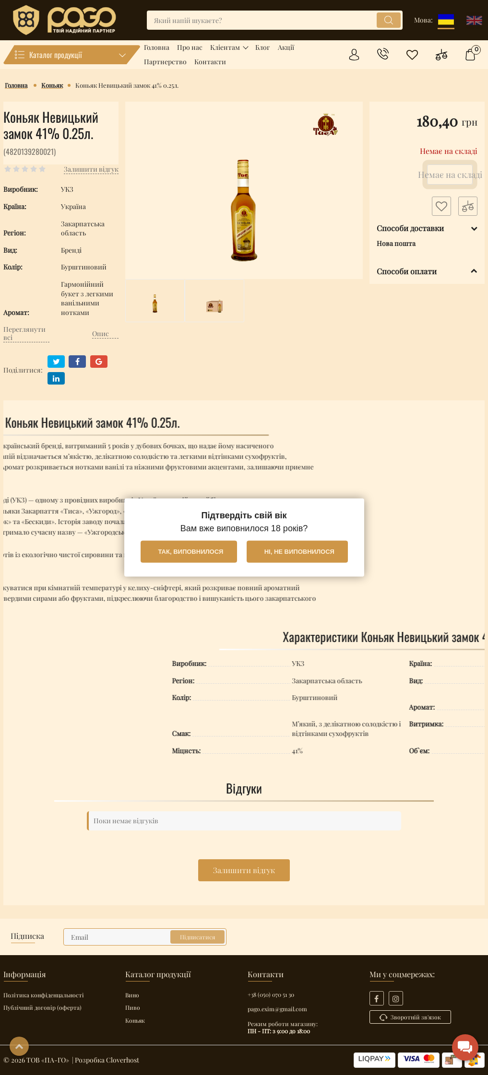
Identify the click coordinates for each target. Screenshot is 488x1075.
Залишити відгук (244, 870)
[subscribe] (144, 937)
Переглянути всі (24, 334)
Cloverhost (122, 1059)
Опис (100, 334)
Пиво (132, 1007)
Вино (132, 995)
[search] (275, 20)
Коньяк (135, 1020)
